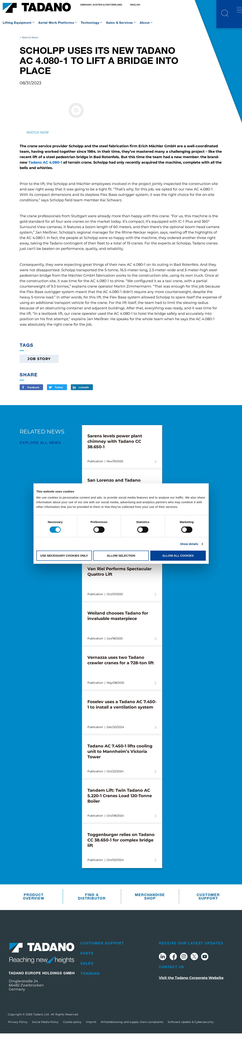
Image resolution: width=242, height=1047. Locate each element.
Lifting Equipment (17, 22)
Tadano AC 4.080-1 (45, 176)
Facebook (33, 401)
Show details (189, 544)
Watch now (37, 146)
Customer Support (208, 910)
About (145, 22)
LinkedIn (84, 401)
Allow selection (121, 555)
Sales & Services (119, 22)
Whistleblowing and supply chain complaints (132, 1035)
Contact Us (171, 980)
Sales (87, 977)
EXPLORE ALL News (40, 456)
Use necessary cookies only (64, 555)
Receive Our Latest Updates (191, 957)
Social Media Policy (45, 1035)
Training (90, 987)
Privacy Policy (18, 1035)
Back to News (30, 51)
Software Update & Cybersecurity (191, 1035)
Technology (90, 22)
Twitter (59, 401)
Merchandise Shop (150, 910)
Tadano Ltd (41, 1028)
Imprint (91, 1035)
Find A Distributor (92, 910)
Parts (87, 967)
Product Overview (33, 910)
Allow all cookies (178, 555)
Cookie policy (72, 1035)
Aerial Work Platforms (56, 22)
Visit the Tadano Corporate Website (191, 991)
